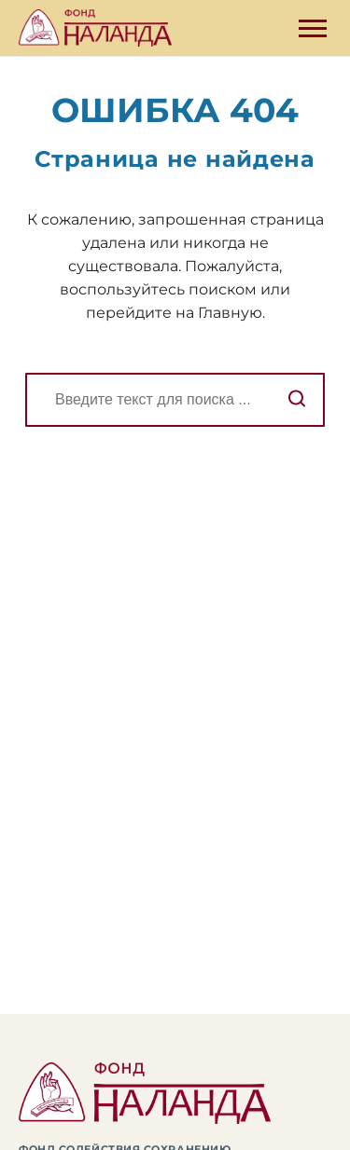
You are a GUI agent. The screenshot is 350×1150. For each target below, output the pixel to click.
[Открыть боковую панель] (312, 28)
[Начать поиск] (297, 400)
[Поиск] (175, 400)
